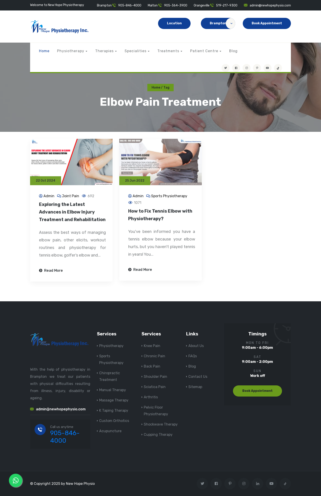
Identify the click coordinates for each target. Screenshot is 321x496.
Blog (233, 51)
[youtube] (267, 68)
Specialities (135, 51)
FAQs (192, 356)
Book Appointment (267, 23)
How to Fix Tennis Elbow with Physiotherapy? (160, 215)
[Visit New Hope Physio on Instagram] (247, 68)
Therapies (104, 51)
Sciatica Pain (155, 387)
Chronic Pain (154, 356)
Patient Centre (204, 51)
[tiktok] (278, 68)
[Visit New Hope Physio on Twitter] (226, 68)
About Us (196, 346)
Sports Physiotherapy (169, 196)
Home (44, 51)
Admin (48, 196)
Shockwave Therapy (161, 424)
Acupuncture (110, 431)
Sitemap (195, 387)
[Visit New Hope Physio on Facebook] (236, 68)
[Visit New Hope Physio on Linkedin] (257, 483)
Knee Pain (152, 346)
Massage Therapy (113, 400)
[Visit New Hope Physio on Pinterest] (257, 68)
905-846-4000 (129, 5)
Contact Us (197, 376)
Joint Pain (70, 196)
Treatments (168, 51)
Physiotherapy (70, 51)
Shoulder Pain (155, 376)
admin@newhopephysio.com (270, 5)
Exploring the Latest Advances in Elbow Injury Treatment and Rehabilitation (72, 212)
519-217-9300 (226, 5)
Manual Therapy (112, 390)
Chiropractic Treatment (109, 376)
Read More (51, 271)
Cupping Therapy (158, 434)
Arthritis (151, 397)
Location (174, 23)
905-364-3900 (175, 5)
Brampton (222, 23)
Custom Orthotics (114, 421)
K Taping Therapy (113, 410)
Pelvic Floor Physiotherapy (156, 410)
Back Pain (152, 366)
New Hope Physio (80, 484)
